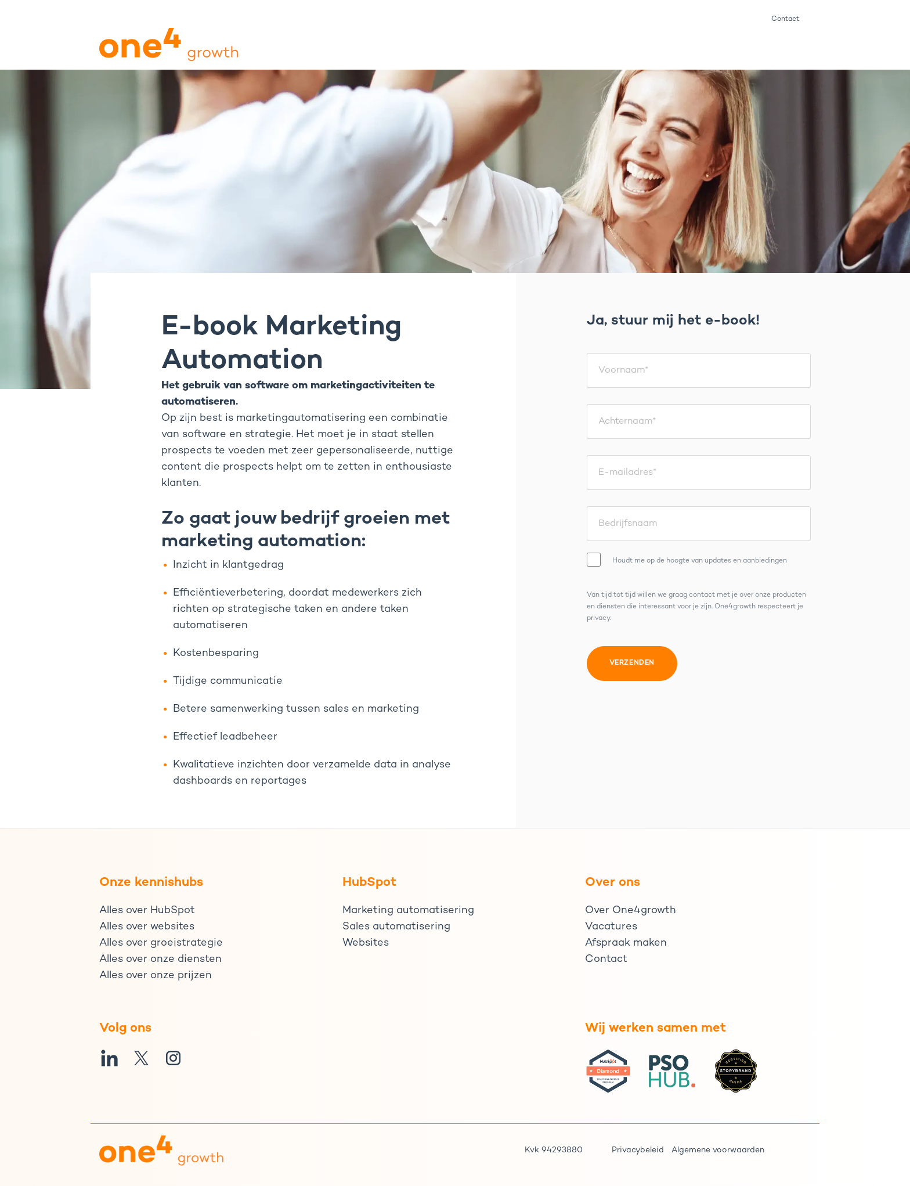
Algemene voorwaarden (717, 1151)
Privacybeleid (638, 1151)
